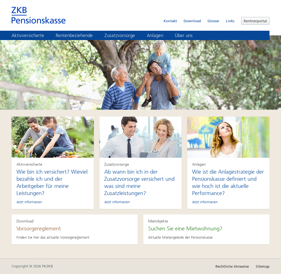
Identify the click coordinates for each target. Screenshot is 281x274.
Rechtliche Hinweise (232, 266)
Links (230, 21)
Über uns (187, 35)
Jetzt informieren (29, 202)
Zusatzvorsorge (124, 35)
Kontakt (170, 21)
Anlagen (159, 35)
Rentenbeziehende (78, 35)
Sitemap (262, 266)
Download (192, 21)
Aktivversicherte (32, 35)
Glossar (213, 21)
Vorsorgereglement (38, 228)
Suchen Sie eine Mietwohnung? (185, 228)
